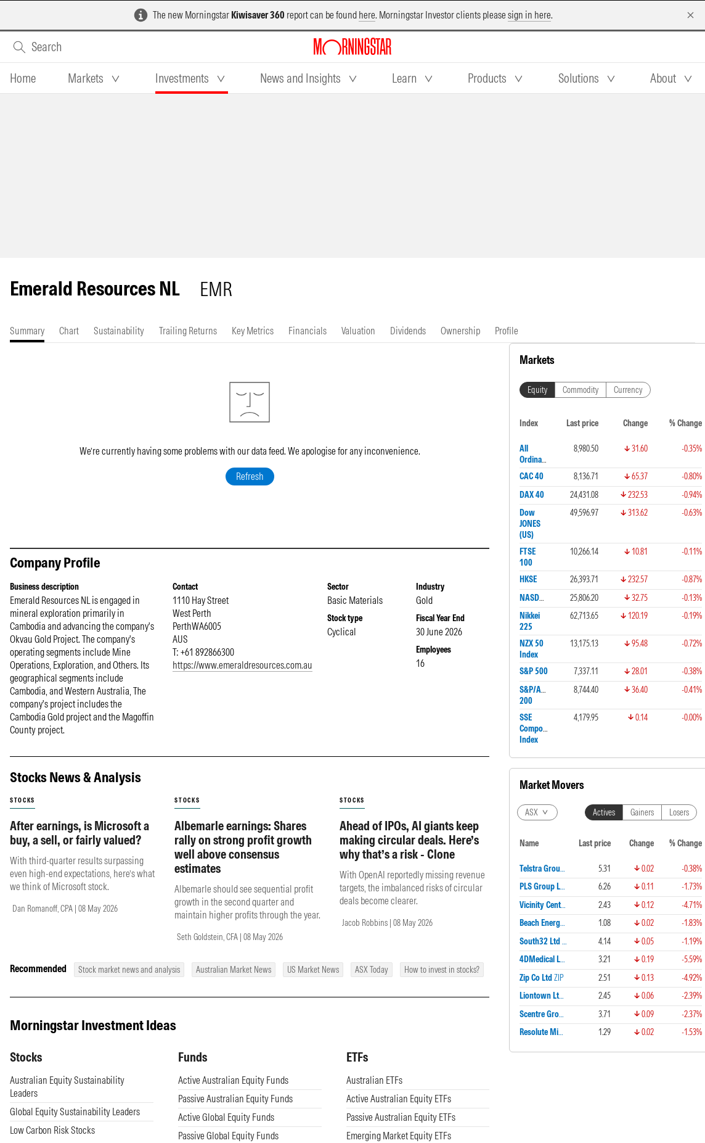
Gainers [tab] (642, 812)
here (367, 15)
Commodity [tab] (580, 389)
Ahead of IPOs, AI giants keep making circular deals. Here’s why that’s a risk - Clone (409, 840)
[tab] (23, 78)
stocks (22, 800)
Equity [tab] (537, 389)
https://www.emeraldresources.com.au (242, 665)
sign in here (529, 15)
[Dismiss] (690, 15)
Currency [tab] (628, 389)
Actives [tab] (604, 812)
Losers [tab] (679, 812)
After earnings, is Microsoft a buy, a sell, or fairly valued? (79, 833)
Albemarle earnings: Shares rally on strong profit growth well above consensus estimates (243, 847)
